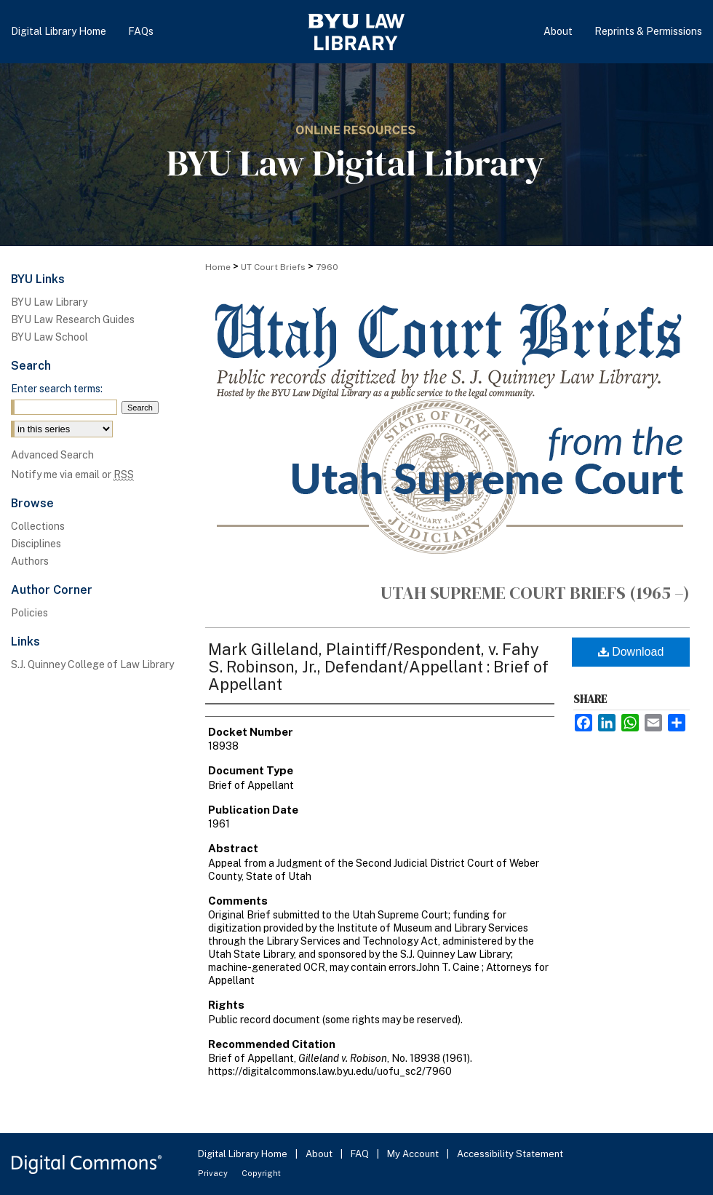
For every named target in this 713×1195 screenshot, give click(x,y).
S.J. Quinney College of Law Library (92, 664)
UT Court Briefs (273, 267)
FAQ (361, 1153)
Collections (38, 526)
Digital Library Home (244, 1153)
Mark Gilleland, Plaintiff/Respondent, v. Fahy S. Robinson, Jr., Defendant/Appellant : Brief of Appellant (378, 667)
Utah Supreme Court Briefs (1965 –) (535, 593)
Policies (29, 613)
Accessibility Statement (510, 1153)
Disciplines (36, 543)
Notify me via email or (72, 474)
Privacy (214, 1173)
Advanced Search (52, 455)
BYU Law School (49, 337)
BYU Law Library (49, 302)
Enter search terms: (57, 388)
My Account (414, 1153)
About (320, 1153)
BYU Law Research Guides (73, 319)
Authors (30, 561)
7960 (327, 267)
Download (631, 652)
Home (218, 267)
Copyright (261, 1173)
